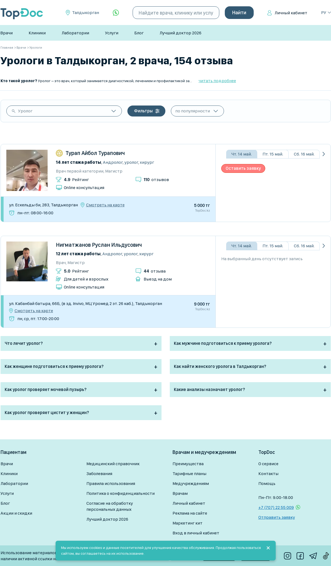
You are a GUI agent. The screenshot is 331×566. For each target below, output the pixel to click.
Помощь (266, 483)
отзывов (156, 179)
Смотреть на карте (105, 204)
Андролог (113, 162)
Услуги (111, 32)
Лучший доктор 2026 (180, 32)
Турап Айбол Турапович (95, 153)
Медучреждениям (191, 483)
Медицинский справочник (112, 463)
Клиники (37, 32)
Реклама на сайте (190, 513)
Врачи (6, 32)
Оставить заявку (243, 168)
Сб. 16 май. (304, 154)
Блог (139, 32)
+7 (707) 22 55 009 (276, 507)
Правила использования (110, 483)
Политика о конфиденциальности (120, 493)
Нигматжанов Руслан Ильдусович (99, 245)
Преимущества (188, 463)
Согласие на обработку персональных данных (109, 506)
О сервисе (268, 463)
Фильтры (143, 110)
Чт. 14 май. (241, 154)
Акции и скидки (16, 513)
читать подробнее (217, 80)
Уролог (25, 110)
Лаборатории (75, 32)
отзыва (155, 271)
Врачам (180, 493)
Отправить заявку (276, 517)
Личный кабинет (291, 12)
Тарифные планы (189, 473)
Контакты (268, 473)
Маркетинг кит (188, 523)
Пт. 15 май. (272, 154)
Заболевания (99, 473)
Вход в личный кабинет (196, 533)
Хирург (147, 162)
